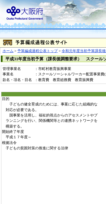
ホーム (8, 51)
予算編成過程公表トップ (37, 51)
